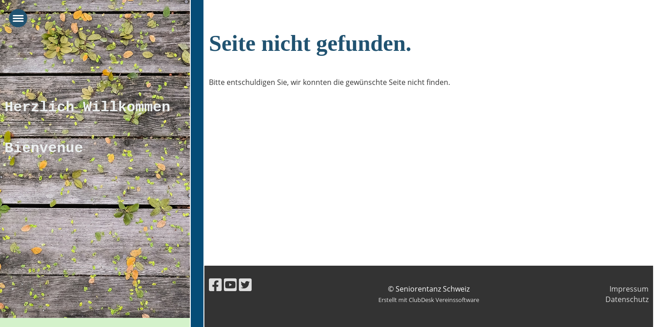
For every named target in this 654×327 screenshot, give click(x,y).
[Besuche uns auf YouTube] (230, 284)
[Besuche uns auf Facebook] (215, 284)
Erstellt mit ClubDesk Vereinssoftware (428, 300)
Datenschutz (627, 299)
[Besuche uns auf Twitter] (245, 284)
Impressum (629, 289)
